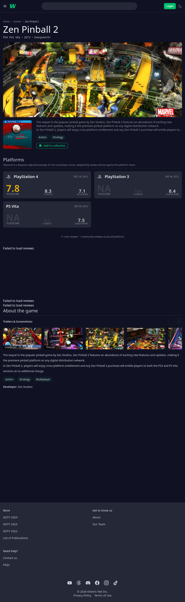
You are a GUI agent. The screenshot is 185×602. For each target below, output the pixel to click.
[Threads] (79, 583)
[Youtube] (69, 583)
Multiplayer (43, 379)
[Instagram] (106, 583)
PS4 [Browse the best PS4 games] (5, 37)
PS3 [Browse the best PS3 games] (11, 37)
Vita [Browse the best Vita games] (17, 37)
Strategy (58, 137)
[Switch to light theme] (180, 6)
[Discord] (88, 583)
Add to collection (52, 145)
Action (42, 137)
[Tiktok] (115, 583)
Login (170, 6)
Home (6, 21)
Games (17, 21)
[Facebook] (97, 583)
